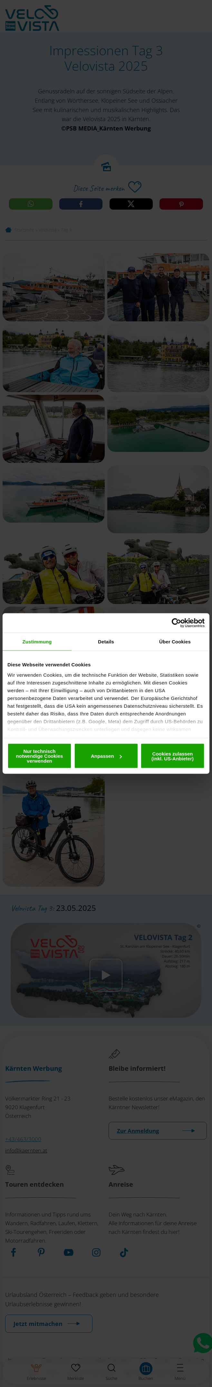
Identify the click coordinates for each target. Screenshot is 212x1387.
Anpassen (106, 756)
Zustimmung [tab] (37, 641)
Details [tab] (106, 641)
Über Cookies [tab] (175, 641)
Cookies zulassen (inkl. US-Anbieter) (172, 756)
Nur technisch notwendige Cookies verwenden (39, 756)
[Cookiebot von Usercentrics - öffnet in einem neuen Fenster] (176, 623)
